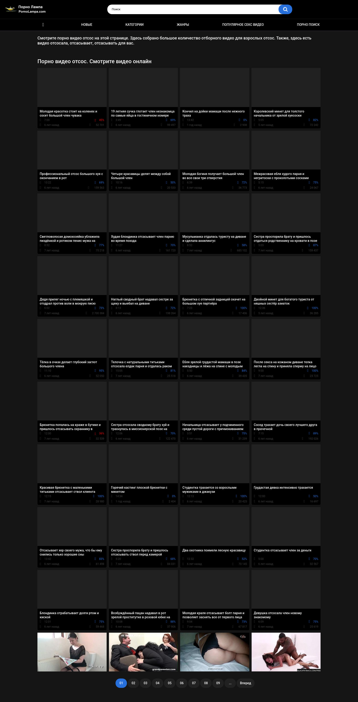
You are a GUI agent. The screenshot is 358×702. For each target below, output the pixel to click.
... (230, 683)
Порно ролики (43, 25)
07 (194, 683)
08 (206, 683)
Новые (86, 24)
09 (218, 683)
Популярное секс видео (243, 24)
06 (182, 683)
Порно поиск (308, 24)
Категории (134, 24)
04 (157, 683)
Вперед (245, 683)
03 (145, 683)
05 (169, 683)
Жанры (183, 24)
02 (133, 683)
